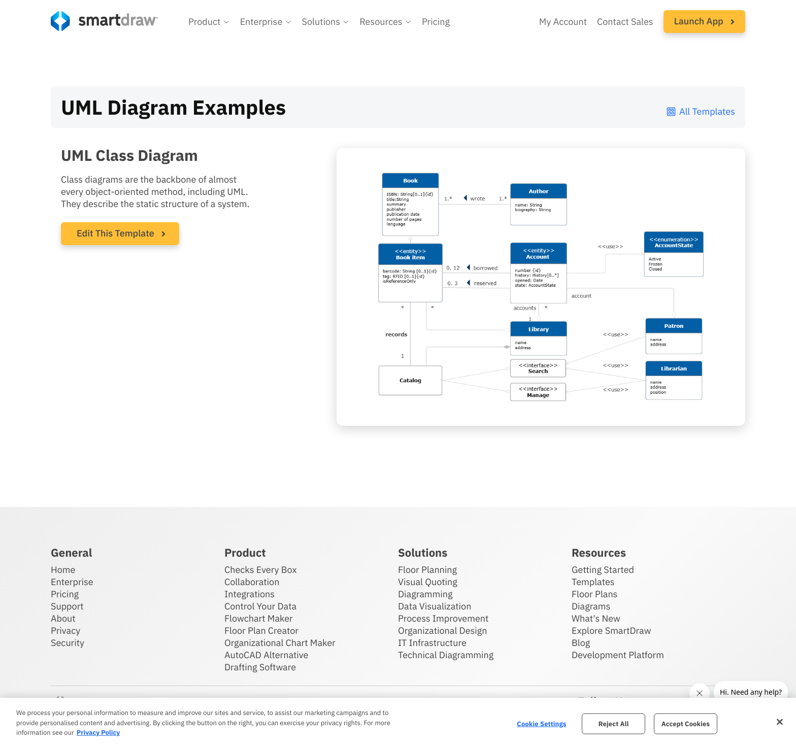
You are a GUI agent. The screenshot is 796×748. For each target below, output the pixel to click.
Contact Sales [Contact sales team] (625, 21)
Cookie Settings (541, 723)
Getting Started (603, 569)
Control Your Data (260, 606)
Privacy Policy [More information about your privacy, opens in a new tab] (98, 732)
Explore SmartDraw (611, 630)
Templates (593, 582)
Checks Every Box (260, 569)
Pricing (65, 594)
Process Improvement (443, 618)
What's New (596, 618)
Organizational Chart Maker (280, 643)
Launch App (704, 21)
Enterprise (72, 582)
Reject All (614, 723)
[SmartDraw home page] (104, 21)
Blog (581, 643)
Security (67, 643)
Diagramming (425, 594)
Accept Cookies (685, 723)
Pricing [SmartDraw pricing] (436, 21)
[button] (209, 22)
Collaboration (251, 582)
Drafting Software (260, 667)
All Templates (700, 111)
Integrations (249, 594)
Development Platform (618, 655)
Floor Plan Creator (261, 630)
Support (67, 606)
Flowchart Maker (258, 618)
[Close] (780, 721)
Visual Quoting (427, 582)
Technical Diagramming (445, 655)
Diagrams (591, 606)
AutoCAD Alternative (266, 655)
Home (63, 569)
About (63, 618)
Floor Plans (594, 594)
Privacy (65, 630)
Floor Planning (427, 569)
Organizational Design (442, 630)
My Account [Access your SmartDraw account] (563, 21)
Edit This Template (115, 233)
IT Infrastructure (432, 643)
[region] (398, 723)
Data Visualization (434, 606)
